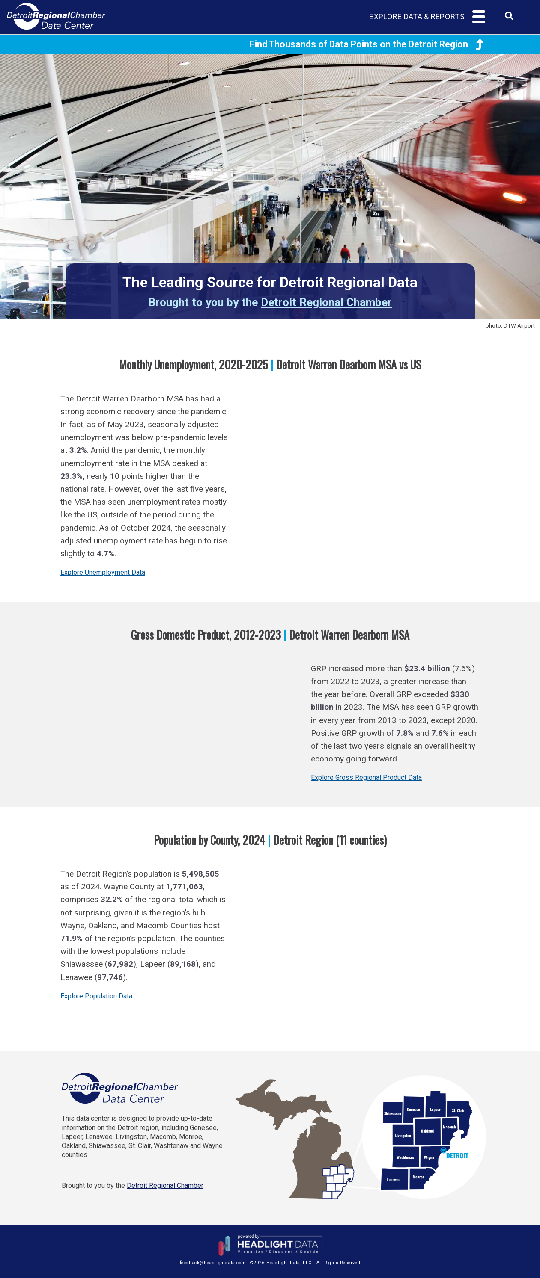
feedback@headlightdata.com (213, 1263)
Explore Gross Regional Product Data (366, 777)
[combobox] (509, 18)
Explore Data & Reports (417, 16)
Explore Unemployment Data (102, 572)
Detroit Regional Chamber (326, 302)
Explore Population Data (96, 996)
